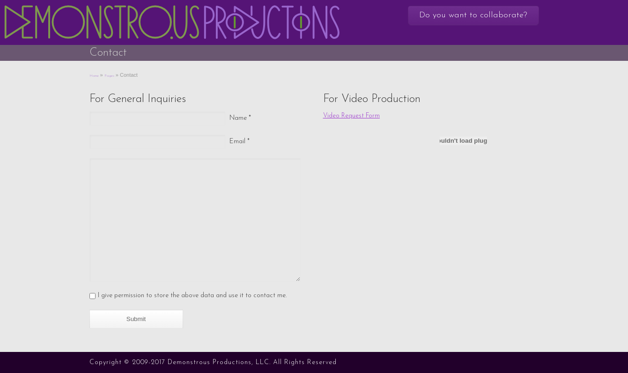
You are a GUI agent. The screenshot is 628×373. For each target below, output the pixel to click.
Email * (239, 141)
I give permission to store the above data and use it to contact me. (192, 295)
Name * (240, 118)
